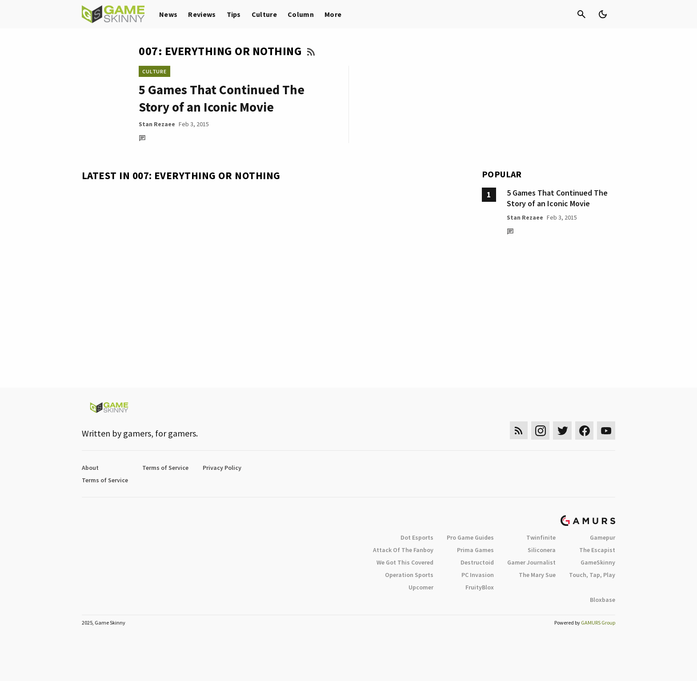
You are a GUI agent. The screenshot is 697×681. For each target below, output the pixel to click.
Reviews (202, 14)
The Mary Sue (537, 575)
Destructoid (477, 562)
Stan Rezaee (157, 124)
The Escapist (597, 550)
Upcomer (421, 587)
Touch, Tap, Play (592, 575)
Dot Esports (417, 537)
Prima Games (475, 550)
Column (301, 14)
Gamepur (602, 537)
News (168, 14)
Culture (264, 14)
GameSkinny (598, 562)
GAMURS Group (598, 622)
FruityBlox (479, 587)
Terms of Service (165, 468)
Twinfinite (541, 537)
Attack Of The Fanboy (403, 550)
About (90, 468)
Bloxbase (602, 600)
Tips (234, 14)
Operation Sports (409, 575)
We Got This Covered (405, 562)
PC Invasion (477, 575)
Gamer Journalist (531, 562)
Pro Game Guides (470, 537)
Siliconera (542, 550)
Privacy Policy (222, 468)
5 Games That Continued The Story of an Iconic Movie (557, 198)
